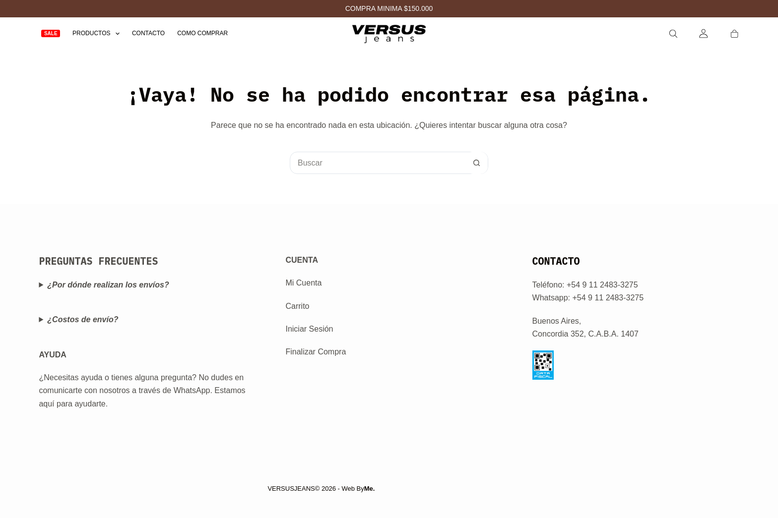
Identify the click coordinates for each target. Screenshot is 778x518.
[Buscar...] (377, 163)
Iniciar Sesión (309, 329)
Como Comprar (202, 33)
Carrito (297, 306)
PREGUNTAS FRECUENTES (98, 261)
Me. (369, 488)
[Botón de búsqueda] (476, 163)
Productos (98, 33)
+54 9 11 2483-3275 (608, 297)
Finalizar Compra (315, 351)
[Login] (704, 33)
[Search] (673, 34)
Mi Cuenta (303, 283)
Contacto (148, 33)
